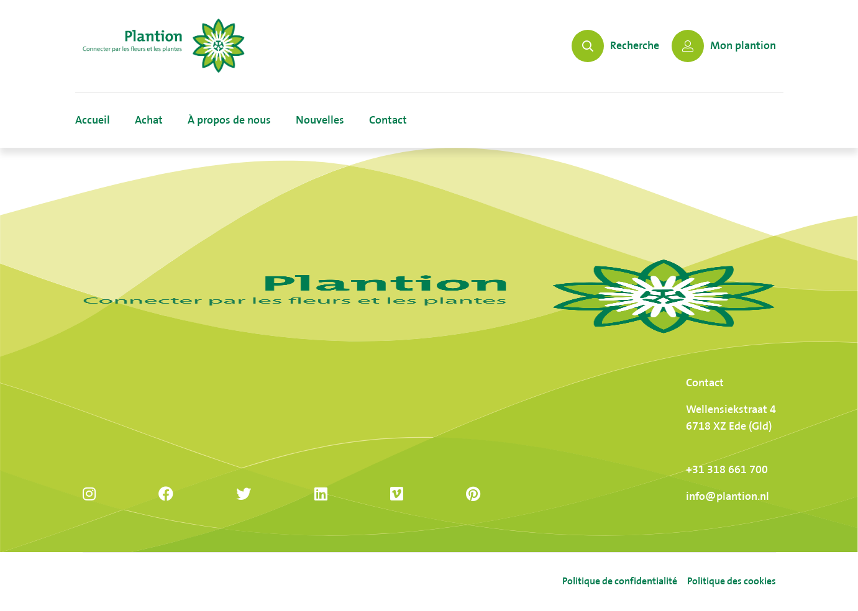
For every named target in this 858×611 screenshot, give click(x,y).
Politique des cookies (731, 581)
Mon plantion (724, 46)
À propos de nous (229, 120)
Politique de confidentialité (619, 581)
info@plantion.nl (727, 496)
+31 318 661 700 (727, 469)
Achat (149, 120)
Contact (388, 120)
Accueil (92, 120)
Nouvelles (320, 120)
